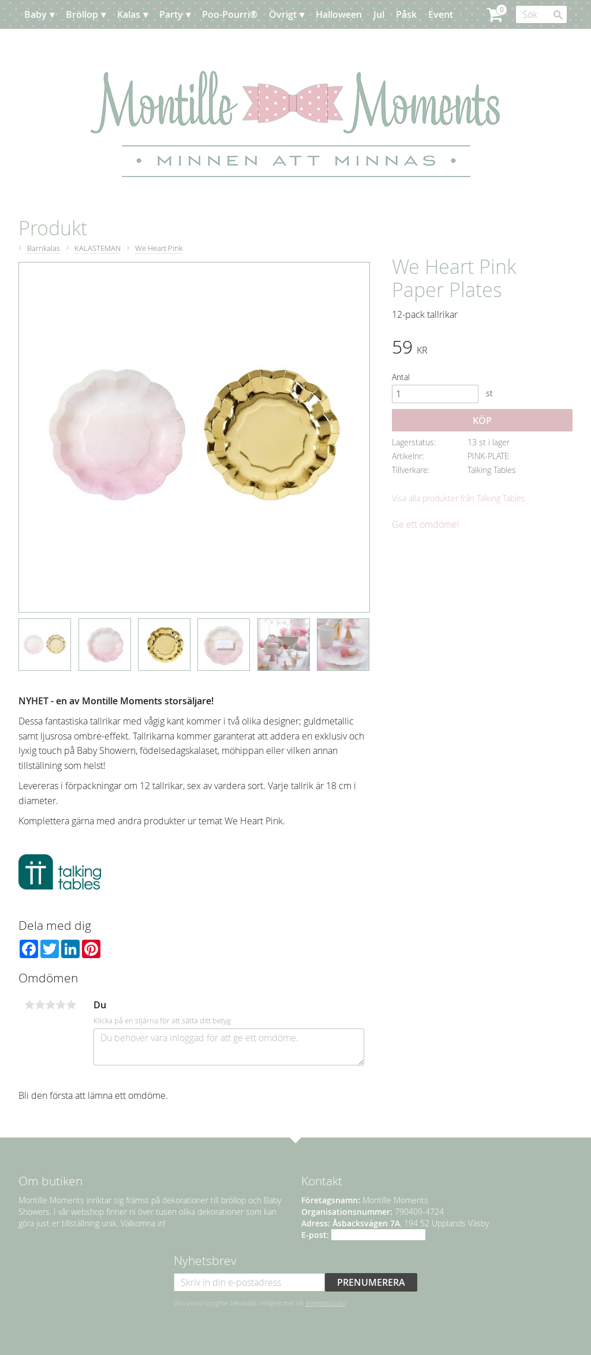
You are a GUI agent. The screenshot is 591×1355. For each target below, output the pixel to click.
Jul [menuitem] (378, 14)
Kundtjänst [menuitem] (105, 43)
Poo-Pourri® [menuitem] (229, 14)
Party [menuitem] (171, 14)
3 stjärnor (50, 1005)
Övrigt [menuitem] (283, 14)
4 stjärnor (60, 1005)
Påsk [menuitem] (406, 14)
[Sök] (558, 15)
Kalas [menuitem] (128, 14)
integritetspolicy (326, 1303)
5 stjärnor (71, 1005)
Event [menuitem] (440, 14)
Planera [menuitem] (52, 43)
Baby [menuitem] (35, 14)
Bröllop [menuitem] (82, 14)
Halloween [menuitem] (339, 14)
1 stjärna (29, 1005)
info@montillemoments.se (378, 1234)
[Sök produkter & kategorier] (541, 14)
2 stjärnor (40, 1005)
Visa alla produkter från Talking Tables (458, 498)
